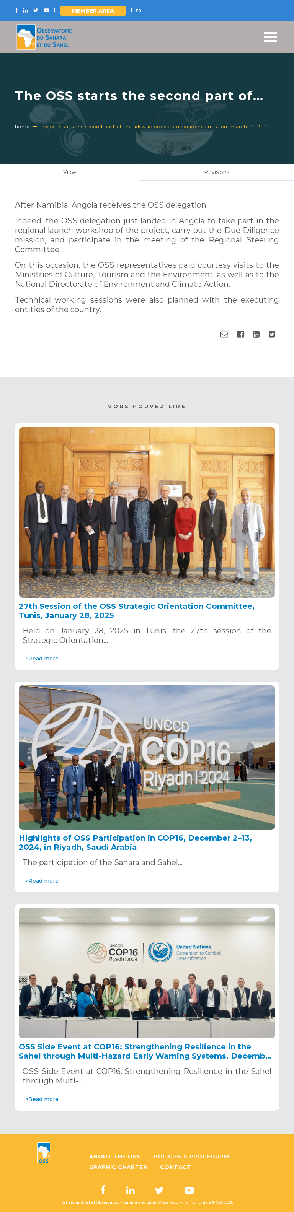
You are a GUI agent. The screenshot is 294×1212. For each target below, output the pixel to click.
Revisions (216, 172)
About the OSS (114, 1156)
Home (22, 126)
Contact (175, 1167)
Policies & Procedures (192, 1156)
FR (138, 10)
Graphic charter (118, 1167)
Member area (93, 10)
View (78, 174)
